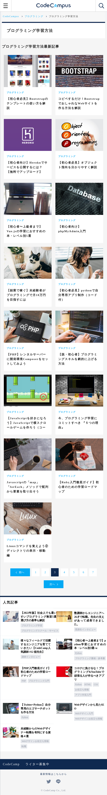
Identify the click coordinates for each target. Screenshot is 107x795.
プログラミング (15, 92)
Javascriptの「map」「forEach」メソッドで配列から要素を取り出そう (28, 487)
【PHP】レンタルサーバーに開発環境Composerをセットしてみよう (27, 359)
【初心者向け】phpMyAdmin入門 (72, 229)
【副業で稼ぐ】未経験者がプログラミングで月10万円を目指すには (26, 295)
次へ (52, 584)
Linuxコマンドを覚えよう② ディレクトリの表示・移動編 (27, 551)
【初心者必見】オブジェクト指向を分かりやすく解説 (77, 165)
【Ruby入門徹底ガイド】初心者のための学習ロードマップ (78, 487)
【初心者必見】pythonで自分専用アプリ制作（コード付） (78, 295)
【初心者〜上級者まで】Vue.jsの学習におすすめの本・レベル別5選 (26, 231)
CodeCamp (11, 764)
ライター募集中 (37, 764)
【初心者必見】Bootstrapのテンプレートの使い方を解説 (27, 103)
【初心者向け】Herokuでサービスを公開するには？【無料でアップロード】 (27, 167)
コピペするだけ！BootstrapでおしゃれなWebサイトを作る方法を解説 (79, 103)
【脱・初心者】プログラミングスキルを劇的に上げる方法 (77, 359)
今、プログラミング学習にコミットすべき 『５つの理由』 (78, 423)
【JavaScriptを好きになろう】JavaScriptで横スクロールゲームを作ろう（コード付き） (26, 425)
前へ (21, 572)
